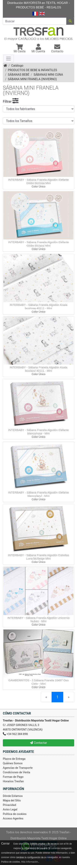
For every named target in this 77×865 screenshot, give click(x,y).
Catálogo (17, 65)
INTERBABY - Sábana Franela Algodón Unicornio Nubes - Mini (38, 619)
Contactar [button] (38, 743)
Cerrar (5, 843)
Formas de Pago (13, 776)
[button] (19, 48)
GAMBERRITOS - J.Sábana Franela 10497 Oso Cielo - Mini (38, 682)
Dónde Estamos (13, 796)
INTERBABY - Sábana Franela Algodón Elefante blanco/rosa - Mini (38, 431)
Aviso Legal (10, 809)
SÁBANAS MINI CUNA (48, 74)
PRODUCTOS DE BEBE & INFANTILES (32, 70)
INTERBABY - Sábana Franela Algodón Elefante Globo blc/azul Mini (38, 244)
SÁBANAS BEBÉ (18, 74)
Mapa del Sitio (12, 800)
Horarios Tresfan (13, 781)
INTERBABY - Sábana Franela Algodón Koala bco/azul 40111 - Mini (38, 369)
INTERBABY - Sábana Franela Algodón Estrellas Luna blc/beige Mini (38, 557)
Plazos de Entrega (14, 758)
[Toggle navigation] (8, 58)
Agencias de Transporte (18, 767)
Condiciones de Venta (16, 772)
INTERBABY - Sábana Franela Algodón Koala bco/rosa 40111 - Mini (38, 306)
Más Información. (30, 861)
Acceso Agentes (13, 818)
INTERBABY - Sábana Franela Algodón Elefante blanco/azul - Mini (38, 494)
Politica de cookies (15, 814)
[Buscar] (34, 21)
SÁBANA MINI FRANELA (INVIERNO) (32, 79)
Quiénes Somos (13, 763)
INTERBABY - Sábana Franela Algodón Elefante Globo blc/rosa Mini (38, 181)
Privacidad (9, 805)
